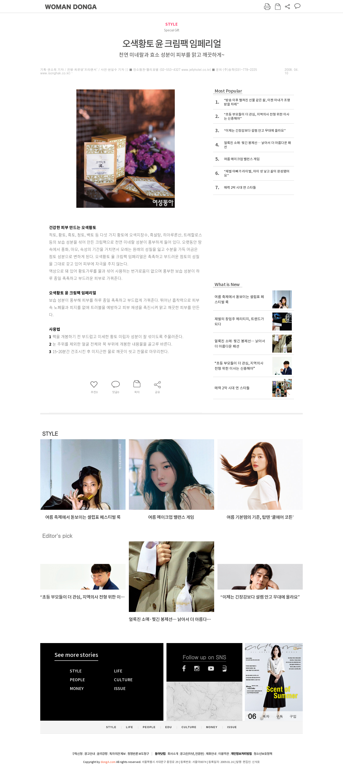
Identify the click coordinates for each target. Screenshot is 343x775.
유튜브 (211, 668)
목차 (265, 716)
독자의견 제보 (117, 754)
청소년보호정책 (263, 754)
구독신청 (77, 754)
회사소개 (173, 754)
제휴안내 (211, 754)
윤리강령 (102, 754)
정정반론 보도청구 (138, 754)
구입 (292, 716)
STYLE (171, 24)
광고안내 (89, 754)
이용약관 (223, 754)
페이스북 (184, 668)
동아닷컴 (160, 754)
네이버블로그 (224, 668)
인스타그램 (196, 668)
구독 (279, 716)
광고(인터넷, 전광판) (192, 754)
